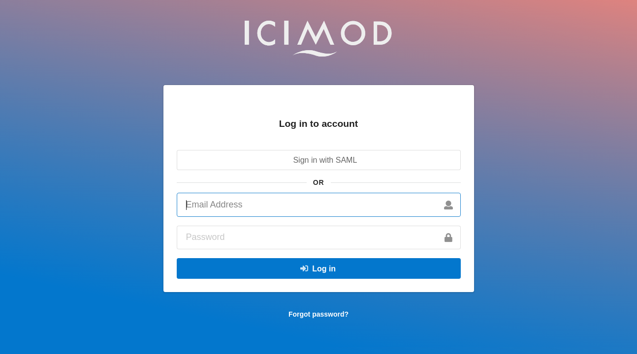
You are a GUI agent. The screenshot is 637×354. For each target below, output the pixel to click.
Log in (317, 269)
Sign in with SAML (317, 160)
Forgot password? (318, 314)
